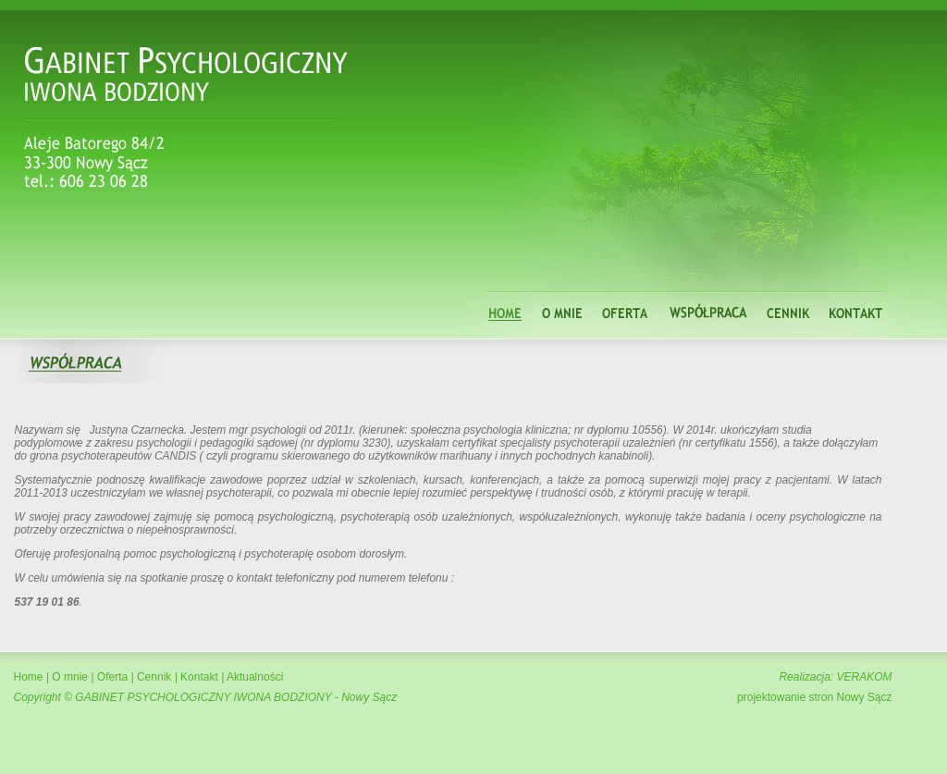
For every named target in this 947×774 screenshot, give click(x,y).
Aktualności (253, 676)
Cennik (154, 676)
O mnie (70, 676)
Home (28, 676)
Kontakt (199, 676)
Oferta (112, 676)
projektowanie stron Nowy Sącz (814, 697)
